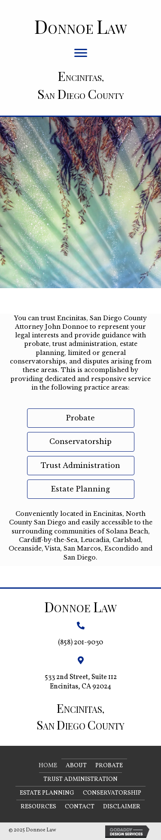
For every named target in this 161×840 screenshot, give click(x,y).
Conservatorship (112, 793)
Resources (38, 807)
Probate (109, 766)
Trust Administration (80, 779)
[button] (80, 53)
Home (48, 766)
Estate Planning (47, 793)
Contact (79, 807)
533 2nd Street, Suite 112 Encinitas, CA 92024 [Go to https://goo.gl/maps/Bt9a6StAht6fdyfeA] (81, 682)
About (76, 766)
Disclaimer (121, 807)
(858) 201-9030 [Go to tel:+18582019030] (80, 642)
